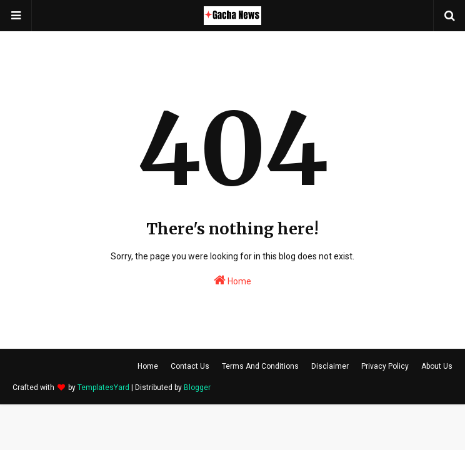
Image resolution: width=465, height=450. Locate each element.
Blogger (197, 387)
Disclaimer (330, 366)
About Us (436, 366)
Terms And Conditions (260, 366)
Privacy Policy (385, 366)
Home (232, 280)
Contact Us (190, 366)
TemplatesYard (103, 387)
